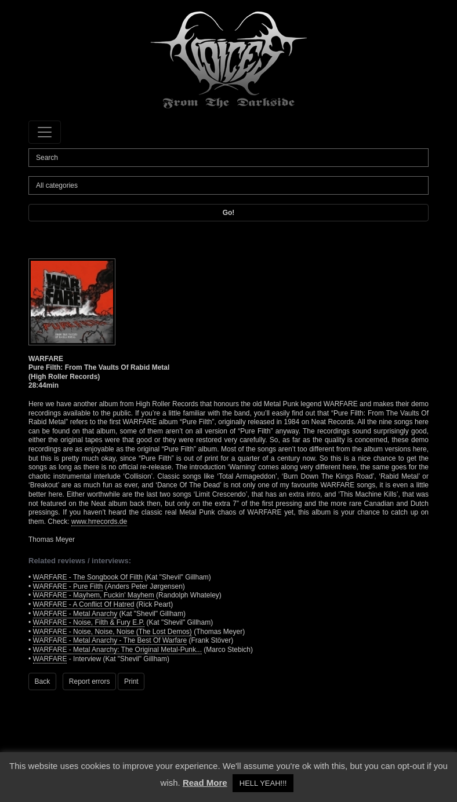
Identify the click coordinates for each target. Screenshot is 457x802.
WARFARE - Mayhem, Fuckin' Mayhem (93, 595)
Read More (205, 783)
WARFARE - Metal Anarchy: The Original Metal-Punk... (117, 650)
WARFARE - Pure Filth (68, 586)
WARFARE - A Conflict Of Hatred (84, 604)
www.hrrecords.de (99, 521)
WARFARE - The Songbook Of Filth (88, 577)
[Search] (228, 157)
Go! (229, 213)
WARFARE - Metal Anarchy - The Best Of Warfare (110, 640)
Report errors (89, 681)
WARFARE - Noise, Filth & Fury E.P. (89, 622)
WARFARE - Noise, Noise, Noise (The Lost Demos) (112, 632)
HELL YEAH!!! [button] (263, 783)
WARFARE (50, 659)
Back (42, 681)
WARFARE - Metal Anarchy (75, 614)
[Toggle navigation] (44, 132)
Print (131, 681)
